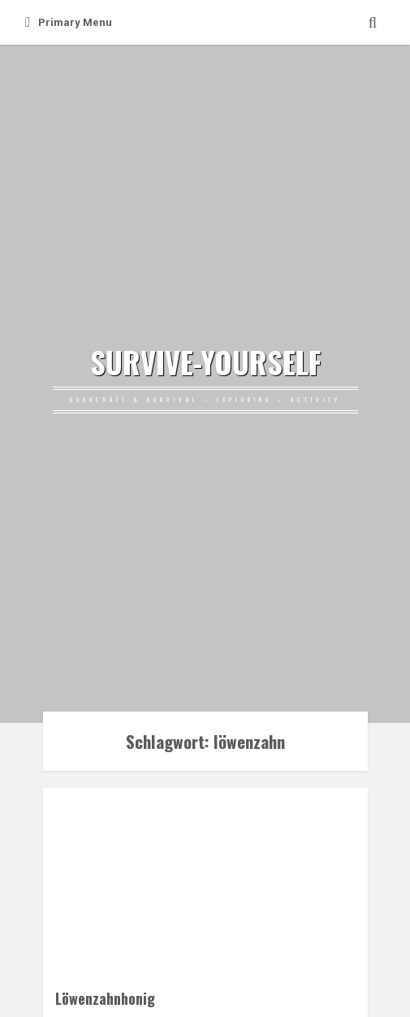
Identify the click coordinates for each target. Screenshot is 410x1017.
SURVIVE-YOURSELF (205, 362)
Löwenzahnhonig (105, 998)
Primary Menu (68, 22)
